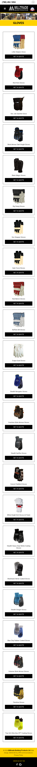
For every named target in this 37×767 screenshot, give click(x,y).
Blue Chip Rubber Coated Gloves (18, 640)
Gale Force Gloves (18, 268)
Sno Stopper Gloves (19, 237)
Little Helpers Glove (19, 52)
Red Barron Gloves (18, 299)
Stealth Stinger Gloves (18, 610)
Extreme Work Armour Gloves (19, 671)
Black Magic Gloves (18, 175)
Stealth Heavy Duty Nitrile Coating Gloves (18, 547)
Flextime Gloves (18, 702)
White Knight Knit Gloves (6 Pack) (18, 515)
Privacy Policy (18, 755)
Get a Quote (18, 57)
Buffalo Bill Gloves (18, 330)
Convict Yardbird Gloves (18, 484)
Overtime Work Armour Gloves (18, 422)
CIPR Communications (25, 753)
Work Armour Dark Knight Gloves (18, 144)
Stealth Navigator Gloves (18, 391)
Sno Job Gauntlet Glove (19, 114)
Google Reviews (20, 764)
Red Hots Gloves (19, 83)
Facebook (16, 764)
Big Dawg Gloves (19, 206)
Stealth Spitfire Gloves (18, 453)
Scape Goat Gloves (18, 361)
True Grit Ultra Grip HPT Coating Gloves (18, 733)
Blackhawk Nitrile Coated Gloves (18, 579)
